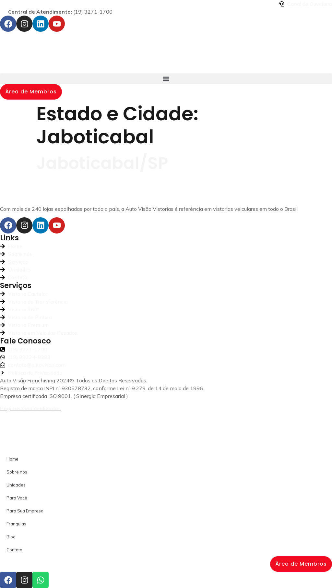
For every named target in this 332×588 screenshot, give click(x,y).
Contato (14, 549)
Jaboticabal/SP (102, 163)
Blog (11, 536)
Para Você (16, 497)
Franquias (16, 523)
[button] (166, 78)
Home (12, 459)
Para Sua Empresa (24, 510)
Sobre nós (16, 471)
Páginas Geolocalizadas (30, 408)
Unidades (16, 484)
